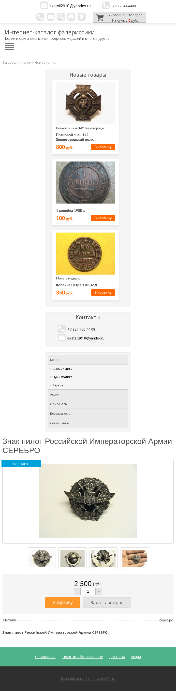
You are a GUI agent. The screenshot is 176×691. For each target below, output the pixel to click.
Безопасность (60, 414)
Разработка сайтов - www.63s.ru (88, 678)
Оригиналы (58, 404)
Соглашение (59, 423)
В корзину (102, 147)
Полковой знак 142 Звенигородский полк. (75, 137)
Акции (54, 394)
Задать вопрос (106, 602)
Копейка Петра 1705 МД (76, 285)
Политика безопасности (82, 656)
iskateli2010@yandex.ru (70, 6)
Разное (58, 385)
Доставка (117, 656)
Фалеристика (45, 62)
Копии (26, 62)
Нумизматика (62, 377)
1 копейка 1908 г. (70, 210)
